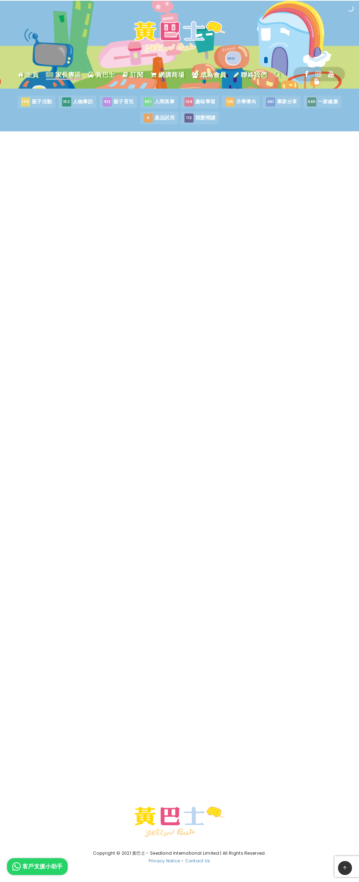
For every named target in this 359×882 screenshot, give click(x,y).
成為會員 (209, 75)
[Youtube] (331, 74)
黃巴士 (101, 75)
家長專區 (63, 75)
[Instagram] (318, 74)
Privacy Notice (164, 861)
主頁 (28, 75)
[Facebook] (307, 74)
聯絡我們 (250, 75)
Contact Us (197, 861)
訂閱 (132, 75)
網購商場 (167, 75)
